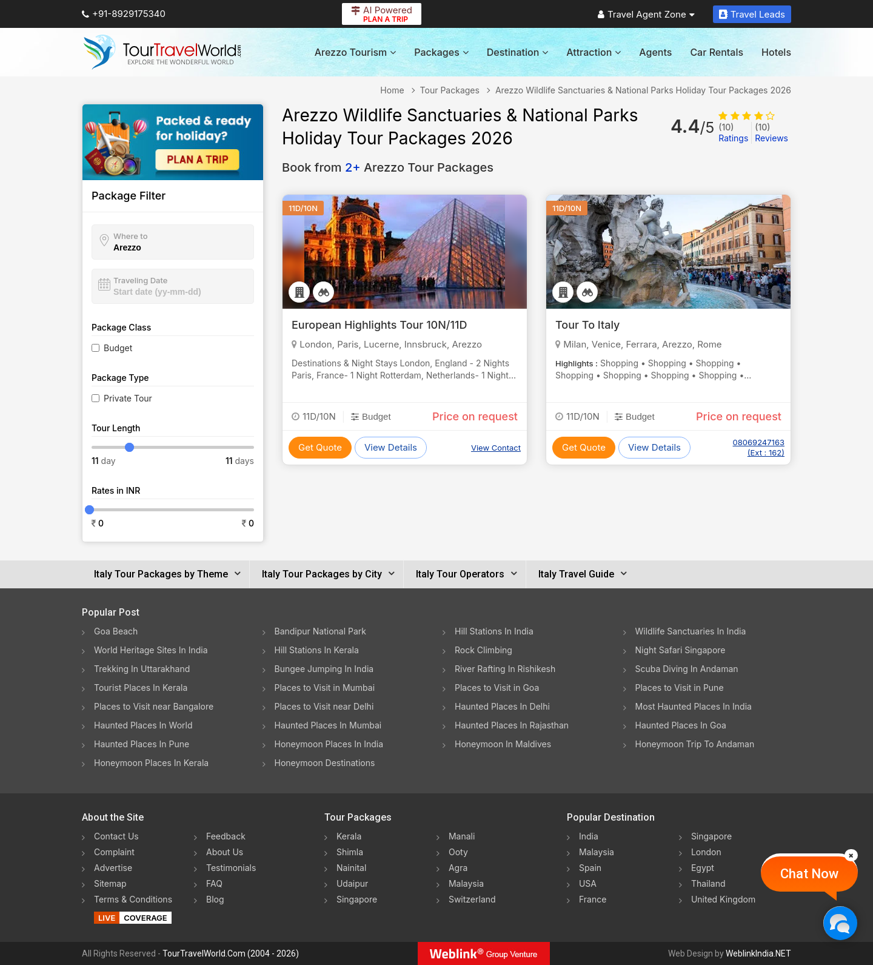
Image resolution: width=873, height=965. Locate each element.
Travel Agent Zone (646, 14)
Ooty (458, 852)
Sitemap (110, 883)
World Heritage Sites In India (151, 650)
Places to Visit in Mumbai (325, 687)
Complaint (114, 852)
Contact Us (116, 836)
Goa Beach (116, 631)
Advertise (113, 867)
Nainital (351, 867)
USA (588, 883)
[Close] (851, 855)
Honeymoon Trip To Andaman (695, 744)
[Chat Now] (840, 923)
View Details (390, 447)
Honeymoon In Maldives (503, 744)
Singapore (356, 899)
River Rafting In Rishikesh (505, 669)
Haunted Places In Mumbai (328, 725)
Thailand (708, 883)
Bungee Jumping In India (324, 669)
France (592, 899)
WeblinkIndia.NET (758, 953)
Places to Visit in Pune (679, 687)
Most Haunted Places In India (693, 706)
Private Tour (128, 398)
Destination (518, 52)
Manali (462, 836)
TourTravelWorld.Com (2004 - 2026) (230, 953)
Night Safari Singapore (680, 650)
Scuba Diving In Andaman (686, 669)
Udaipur (352, 883)
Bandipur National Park (321, 631)
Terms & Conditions (133, 899)
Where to (130, 236)
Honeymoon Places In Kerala (151, 763)
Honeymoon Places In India (329, 744)
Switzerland (472, 899)
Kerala (348, 836)
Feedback (226, 836)
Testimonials (231, 867)
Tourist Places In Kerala (140, 687)
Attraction (593, 52)
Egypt (702, 867)
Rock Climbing (483, 650)
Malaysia (466, 883)
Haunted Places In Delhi (502, 706)
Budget (118, 348)
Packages (441, 52)
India (588, 836)
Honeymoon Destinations (325, 763)
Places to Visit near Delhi (324, 706)
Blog (215, 899)
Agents (655, 52)
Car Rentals (716, 52)
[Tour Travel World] (162, 52)
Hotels (776, 52)
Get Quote (320, 447)
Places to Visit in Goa (497, 687)
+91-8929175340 (124, 13)
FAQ (214, 883)
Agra (458, 867)
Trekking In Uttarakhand (142, 669)
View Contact (496, 447)
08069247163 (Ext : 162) (758, 447)
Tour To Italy (587, 324)
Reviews (771, 132)
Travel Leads (752, 14)
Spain (590, 867)
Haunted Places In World (143, 725)
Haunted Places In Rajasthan (512, 725)
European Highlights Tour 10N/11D (379, 324)
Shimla (349, 852)
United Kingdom (723, 899)
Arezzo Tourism (355, 52)
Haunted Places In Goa (680, 725)
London (706, 852)
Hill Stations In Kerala (317, 650)
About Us (224, 852)
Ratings (733, 132)
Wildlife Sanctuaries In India (690, 631)
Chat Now (809, 873)
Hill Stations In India (494, 631)
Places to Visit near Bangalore (153, 706)
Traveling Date (140, 280)
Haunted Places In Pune (141, 744)
